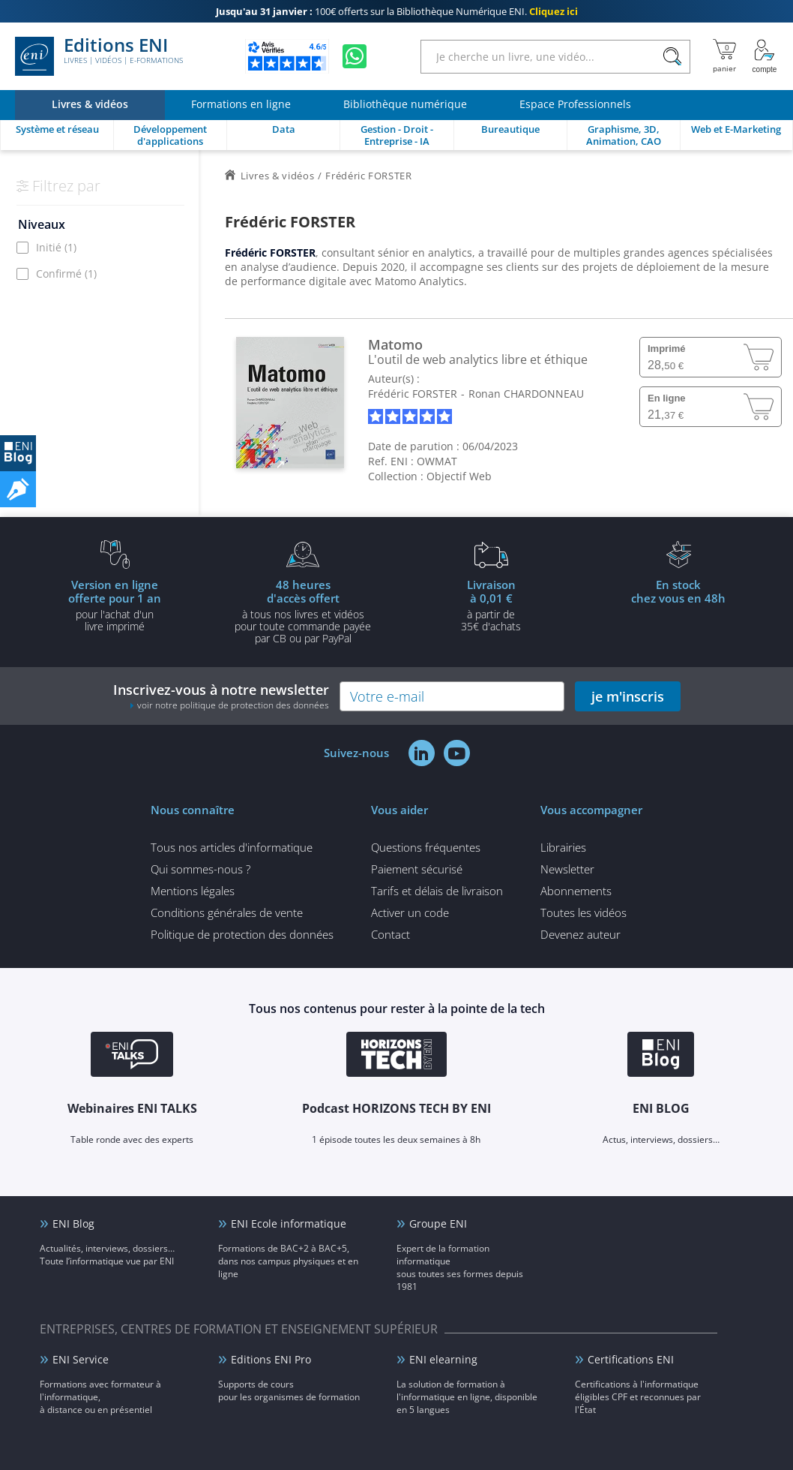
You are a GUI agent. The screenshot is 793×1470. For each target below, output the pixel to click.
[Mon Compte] (764, 56)
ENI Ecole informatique (288, 1223)
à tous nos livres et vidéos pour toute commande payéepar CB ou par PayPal (303, 611)
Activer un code (410, 912)
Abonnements (576, 890)
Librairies (563, 847)
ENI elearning (443, 1359)
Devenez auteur (580, 934)
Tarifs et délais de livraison (437, 890)
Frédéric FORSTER (412, 393)
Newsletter (567, 868)
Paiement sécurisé (416, 868)
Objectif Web (459, 476)
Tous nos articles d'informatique (232, 847)
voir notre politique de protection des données (233, 705)
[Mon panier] (724, 56)
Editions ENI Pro (271, 1359)
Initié (56, 247)
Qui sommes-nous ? (200, 868)
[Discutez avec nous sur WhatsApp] (355, 56)
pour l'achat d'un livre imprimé (114, 605)
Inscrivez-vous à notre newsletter (221, 696)
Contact (390, 934)
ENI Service (80, 1359)
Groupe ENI (438, 1223)
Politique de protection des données (242, 934)
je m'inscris (627, 696)
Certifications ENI (631, 1359)
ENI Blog (73, 1223)
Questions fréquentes (425, 847)
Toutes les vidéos (583, 912)
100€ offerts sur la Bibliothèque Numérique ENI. (397, 11)
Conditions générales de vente (227, 912)
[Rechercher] (672, 57)
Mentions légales (193, 890)
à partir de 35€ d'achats (490, 605)
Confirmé (66, 273)
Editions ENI (99, 56)
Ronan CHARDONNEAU (526, 393)
